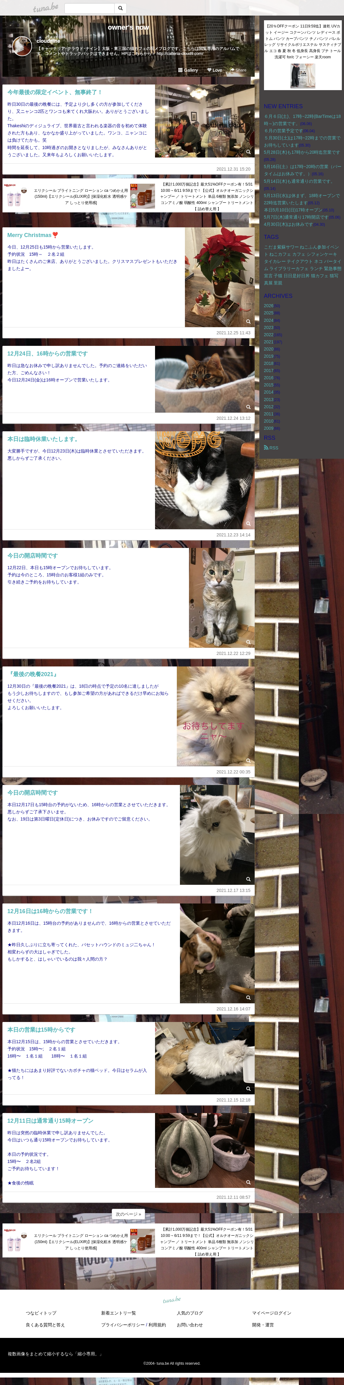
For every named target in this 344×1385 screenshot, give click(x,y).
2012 (269, 406)
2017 (269, 370)
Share (238, 70)
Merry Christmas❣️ (33, 235)
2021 (269, 341)
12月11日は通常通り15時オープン (50, 1121)
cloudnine (48, 41)
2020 (269, 348)
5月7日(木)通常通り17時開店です (296, 217)
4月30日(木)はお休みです (288, 224)
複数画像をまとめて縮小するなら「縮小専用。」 (56, 1353)
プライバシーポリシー (123, 1324)
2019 (269, 356)
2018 (269, 363)
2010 (269, 421)
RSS (271, 447)
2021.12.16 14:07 (234, 1008)
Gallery (188, 70)
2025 (269, 312)
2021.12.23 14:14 (234, 534)
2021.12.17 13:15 (234, 890)
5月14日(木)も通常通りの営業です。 (299, 181)
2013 (269, 399)
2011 (269, 413)
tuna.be (171, 1300)
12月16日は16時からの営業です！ (50, 911)
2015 (269, 384)
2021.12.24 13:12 (234, 418)
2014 (269, 392)
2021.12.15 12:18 (234, 1099)
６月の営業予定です (283, 130)
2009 (269, 428)
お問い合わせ (190, 1324)
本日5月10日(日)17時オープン (293, 209)
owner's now (128, 27)
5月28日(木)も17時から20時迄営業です (302, 152)
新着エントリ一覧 (118, 1312)
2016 (269, 377)
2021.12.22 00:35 (234, 771)
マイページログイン (271, 1312)
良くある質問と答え (45, 1324)
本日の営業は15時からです (41, 1030)
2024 (269, 320)
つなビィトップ (41, 1312)
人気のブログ (190, 1312)
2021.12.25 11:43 (234, 332)
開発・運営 (263, 1324)
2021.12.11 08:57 (234, 1197)
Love (214, 70)
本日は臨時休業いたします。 (43, 439)
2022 (269, 334)
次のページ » (128, 1214)
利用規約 (157, 1324)
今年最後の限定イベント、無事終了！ (55, 92)
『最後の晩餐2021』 (33, 674)
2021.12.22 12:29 (234, 653)
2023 (269, 327)
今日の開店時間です (32, 556)
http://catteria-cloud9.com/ (180, 53)
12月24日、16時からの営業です (47, 354)
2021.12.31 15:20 (234, 169)
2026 (269, 305)
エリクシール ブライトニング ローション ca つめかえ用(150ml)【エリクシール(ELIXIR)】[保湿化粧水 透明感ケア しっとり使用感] (81, 196)
